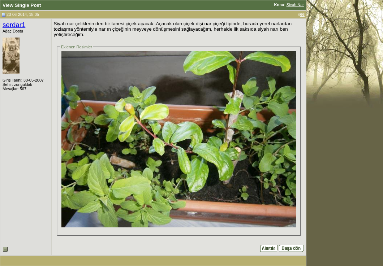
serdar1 (14, 25)
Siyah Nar (295, 5)
